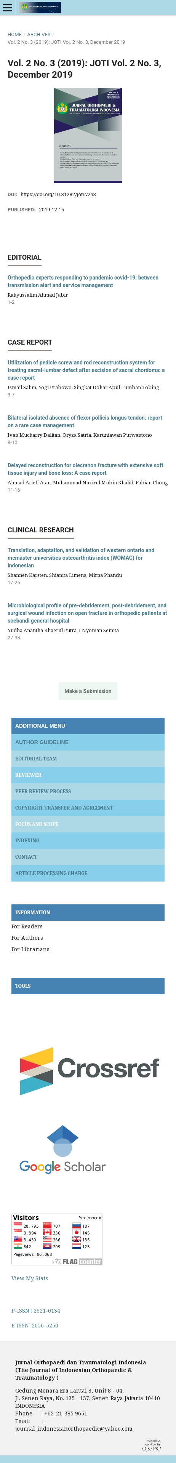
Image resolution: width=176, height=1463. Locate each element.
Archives (38, 34)
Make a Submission (87, 691)
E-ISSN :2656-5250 (34, 1325)
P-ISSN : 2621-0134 (35, 1310)
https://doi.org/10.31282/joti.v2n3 (58, 194)
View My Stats (29, 1278)
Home (15, 34)
